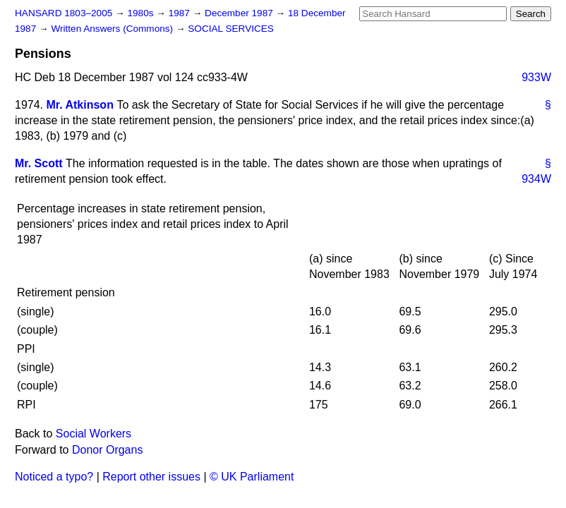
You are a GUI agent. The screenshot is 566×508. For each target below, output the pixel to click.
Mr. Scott (39, 163)
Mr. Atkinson (80, 105)
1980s (141, 13)
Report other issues (151, 477)
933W (536, 77)
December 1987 (240, 13)
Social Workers (93, 434)
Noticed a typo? (54, 477)
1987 (181, 13)
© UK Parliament (252, 477)
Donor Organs (107, 450)
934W (536, 179)
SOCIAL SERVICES (231, 28)
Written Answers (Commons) (113, 28)
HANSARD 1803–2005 (63, 13)
